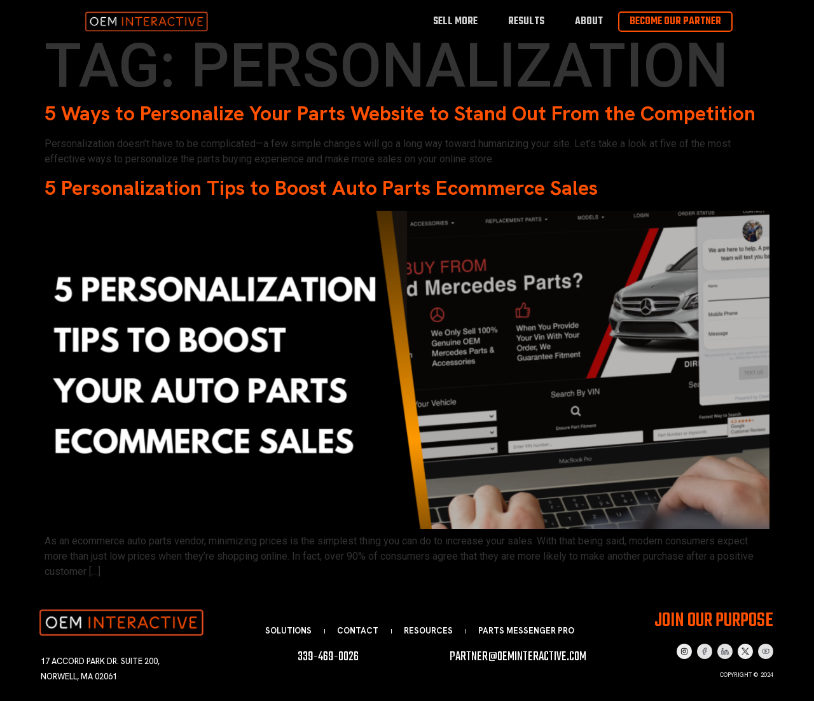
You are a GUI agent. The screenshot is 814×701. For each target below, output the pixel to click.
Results (526, 21)
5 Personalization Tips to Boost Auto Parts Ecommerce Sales (321, 187)
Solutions (288, 630)
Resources (428, 630)
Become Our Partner (675, 21)
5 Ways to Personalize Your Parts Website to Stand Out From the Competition (400, 113)
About (589, 21)
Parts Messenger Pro (526, 630)
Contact (357, 630)
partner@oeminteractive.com (518, 657)
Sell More (455, 21)
